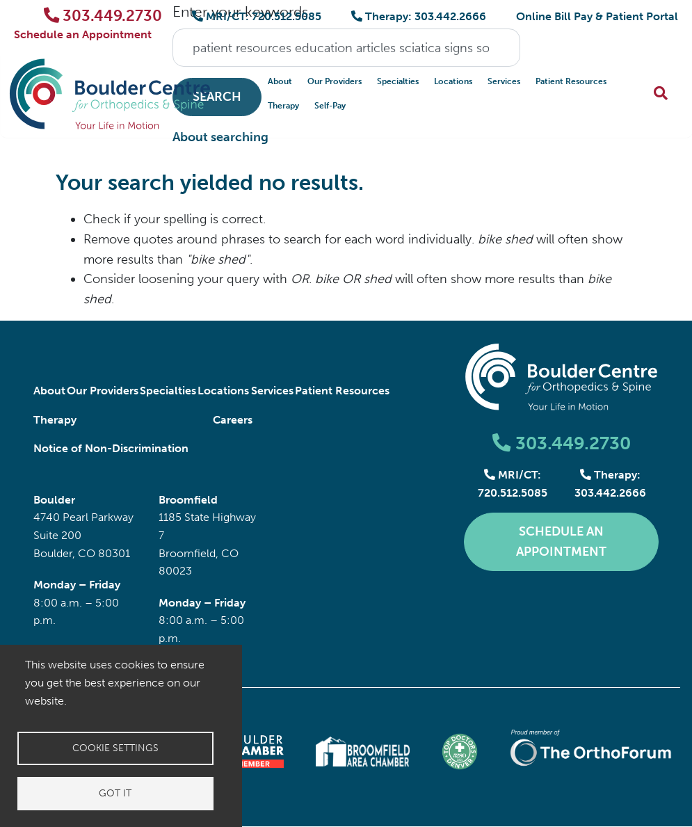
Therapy (283, 106)
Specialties (398, 81)
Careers (232, 419)
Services (504, 81)
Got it (115, 793)
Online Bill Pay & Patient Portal (597, 16)
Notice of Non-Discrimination (110, 448)
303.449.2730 (103, 15)
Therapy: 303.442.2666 (418, 16)
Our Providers (334, 81)
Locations (453, 81)
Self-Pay (330, 106)
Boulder (54, 499)
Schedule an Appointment (83, 34)
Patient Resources (571, 81)
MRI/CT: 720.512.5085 (256, 16)
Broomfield (188, 499)
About (280, 81)
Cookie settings (115, 748)
